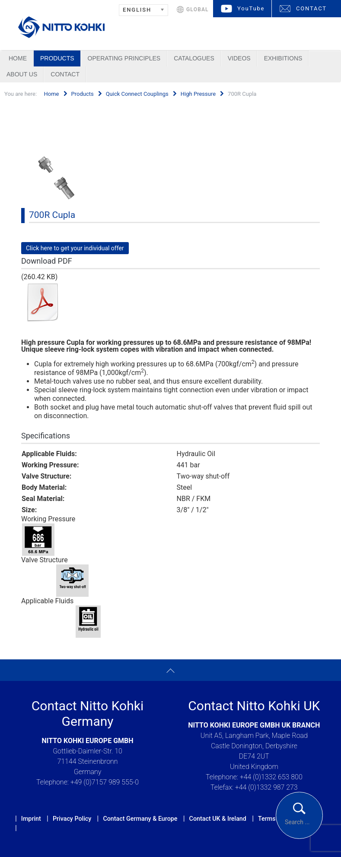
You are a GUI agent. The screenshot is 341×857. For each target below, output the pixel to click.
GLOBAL (197, 9)
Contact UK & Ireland (217, 818)
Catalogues (194, 58)
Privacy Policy (72, 818)
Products (57, 58)
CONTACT (311, 8)
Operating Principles (124, 58)
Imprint (31, 818)
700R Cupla (52, 215)
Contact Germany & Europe (140, 818)
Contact (65, 74)
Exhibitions (283, 58)
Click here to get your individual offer (75, 248)
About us (21, 74)
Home (18, 58)
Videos (239, 58)
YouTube (251, 8)
